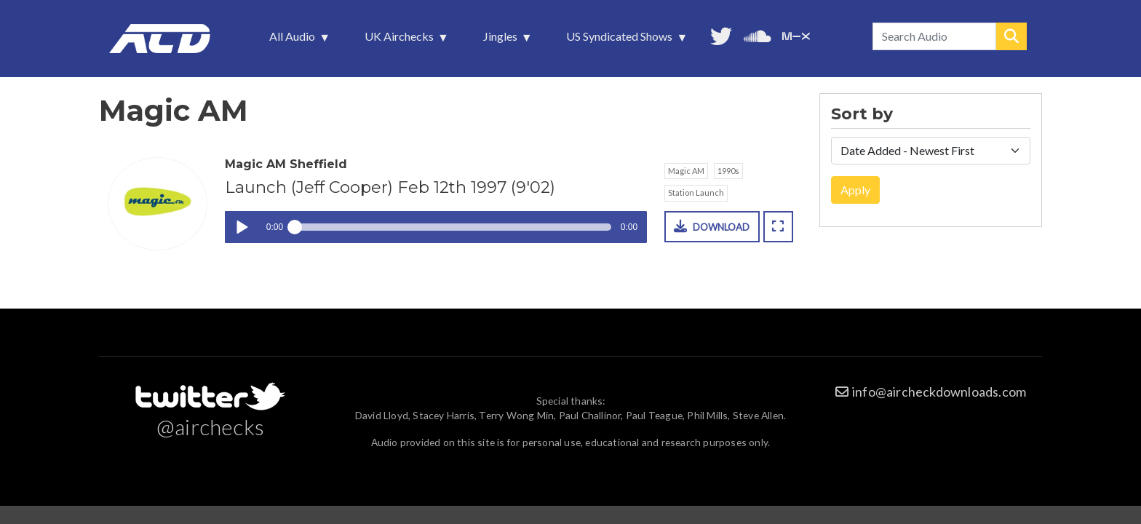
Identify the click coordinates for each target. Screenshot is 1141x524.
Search (1011, 36)
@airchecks (210, 426)
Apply (855, 189)
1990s (728, 170)
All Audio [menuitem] (294, 40)
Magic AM (686, 170)
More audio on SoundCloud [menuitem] (757, 34)
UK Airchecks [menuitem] (400, 40)
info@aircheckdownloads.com (939, 392)
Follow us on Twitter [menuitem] (721, 34)
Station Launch (696, 192)
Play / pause (241, 227)
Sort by (862, 114)
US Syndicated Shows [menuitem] (620, 40)
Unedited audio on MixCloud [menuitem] (796, 34)
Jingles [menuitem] (502, 40)
